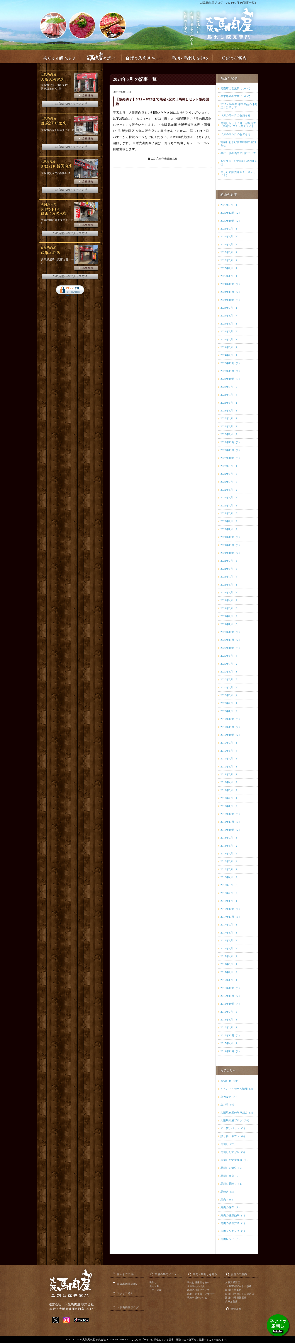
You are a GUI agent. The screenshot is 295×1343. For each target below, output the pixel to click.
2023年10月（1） (230, 378)
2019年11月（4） (230, 727)
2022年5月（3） (230, 497)
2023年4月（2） (230, 418)
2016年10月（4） (230, 1003)
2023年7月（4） (230, 394)
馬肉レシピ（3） (230, 1239)
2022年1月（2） (230, 529)
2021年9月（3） (230, 560)
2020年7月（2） (230, 663)
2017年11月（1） (230, 916)
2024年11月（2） (230, 291)
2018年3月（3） (230, 885)
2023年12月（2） (230, 363)
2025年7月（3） (230, 244)
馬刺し (153, 1282)
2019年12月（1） (230, 719)
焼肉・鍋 (154, 1286)
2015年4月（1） (230, 1043)
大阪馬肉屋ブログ (128, 1307)
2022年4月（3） (230, 505)
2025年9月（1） (230, 228)
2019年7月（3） (230, 758)
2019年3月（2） (230, 790)
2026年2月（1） (230, 204)
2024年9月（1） (230, 307)
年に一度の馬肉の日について (238, 153)
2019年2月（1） (230, 798)
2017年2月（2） (230, 972)
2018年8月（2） (230, 845)
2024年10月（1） (230, 299)
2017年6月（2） (230, 948)
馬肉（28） (227, 1199)
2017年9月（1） (230, 924)
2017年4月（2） (230, 956)
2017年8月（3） (230, 932)
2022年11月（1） (230, 450)
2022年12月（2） (230, 442)
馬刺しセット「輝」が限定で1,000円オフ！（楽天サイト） (238, 125)
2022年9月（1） (230, 466)
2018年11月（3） (230, 821)
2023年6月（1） (230, 402)
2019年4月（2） (230, 782)
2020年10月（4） (230, 647)
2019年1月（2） (230, 806)
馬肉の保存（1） (230, 1207)
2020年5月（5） (230, 679)
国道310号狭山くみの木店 (239, 1294)
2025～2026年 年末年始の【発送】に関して (238, 106)
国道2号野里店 (233, 1290)
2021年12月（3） (230, 537)
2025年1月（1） (230, 276)
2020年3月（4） (230, 695)
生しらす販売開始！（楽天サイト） (238, 174)
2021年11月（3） (230, 545)
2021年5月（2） (230, 592)
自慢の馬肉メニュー (167, 1274)
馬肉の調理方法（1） (233, 1223)
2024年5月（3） (230, 331)
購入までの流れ (126, 1274)
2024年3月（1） (230, 347)
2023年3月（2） (230, 426)
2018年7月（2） (230, 853)
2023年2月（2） (230, 434)
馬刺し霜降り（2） (232, 1183)
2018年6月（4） (230, 861)
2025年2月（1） (230, 268)
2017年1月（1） (230, 980)
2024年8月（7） (230, 315)
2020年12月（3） (230, 632)
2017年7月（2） (230, 940)
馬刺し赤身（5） (230, 1175)
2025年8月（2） (230, 236)
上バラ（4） (228, 1104)
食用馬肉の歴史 (196, 1286)
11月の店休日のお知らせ (235, 115)
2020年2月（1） (230, 703)
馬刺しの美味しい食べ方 (201, 1294)
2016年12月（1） (230, 988)
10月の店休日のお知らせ (235, 134)
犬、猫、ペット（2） (233, 1128)
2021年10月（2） (230, 552)
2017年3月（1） (230, 964)
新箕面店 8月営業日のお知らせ (238, 163)
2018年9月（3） (230, 837)
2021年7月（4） (230, 576)
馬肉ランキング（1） (233, 1231)
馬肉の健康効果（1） (233, 1215)
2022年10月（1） (230, 457)
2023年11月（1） (230, 371)
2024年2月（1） (230, 355)
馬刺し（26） (228, 1144)
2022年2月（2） (230, 521)
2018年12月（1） (230, 813)
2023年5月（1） (230, 410)
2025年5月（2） (230, 260)
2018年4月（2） (230, 877)
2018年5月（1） (230, 869)
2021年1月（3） (230, 624)
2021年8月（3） (230, 568)
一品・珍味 (155, 1290)
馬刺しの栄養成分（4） (234, 1160)
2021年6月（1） (230, 584)
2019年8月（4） (230, 750)
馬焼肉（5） (228, 1191)
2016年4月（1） (230, 1027)
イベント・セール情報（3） (237, 1088)
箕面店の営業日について (235, 88)
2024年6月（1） (230, 323)
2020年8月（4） (230, 655)
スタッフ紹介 (125, 1293)
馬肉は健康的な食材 (198, 1282)
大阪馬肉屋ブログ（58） (235, 1120)
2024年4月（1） (230, 339)
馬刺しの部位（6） (232, 1167)
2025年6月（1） (230, 252)
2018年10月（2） (230, 829)
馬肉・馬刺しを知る (205, 1274)
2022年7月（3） (230, 481)
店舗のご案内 (239, 1274)
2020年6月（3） (230, 671)
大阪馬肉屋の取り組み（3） (237, 1112)
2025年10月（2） (230, 220)
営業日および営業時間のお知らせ (238, 144)
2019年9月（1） (230, 742)
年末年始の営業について (235, 96)
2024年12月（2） (230, 284)
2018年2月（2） (230, 893)
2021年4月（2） (230, 600)
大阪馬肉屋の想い (128, 1283)
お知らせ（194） (230, 1080)
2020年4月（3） (230, 687)
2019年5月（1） (230, 774)
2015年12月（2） (230, 1035)
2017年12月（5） (230, 908)
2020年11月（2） (230, 639)
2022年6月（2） (230, 489)
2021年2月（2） (230, 616)
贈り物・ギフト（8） (233, 1136)
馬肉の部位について (198, 1290)
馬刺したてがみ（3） (233, 1152)
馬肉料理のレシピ (197, 1297)
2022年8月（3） (230, 473)
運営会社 (236, 1309)
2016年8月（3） (230, 1019)
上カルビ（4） (229, 1096)
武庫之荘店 (231, 1301)
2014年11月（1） (230, 1051)
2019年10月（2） (230, 734)
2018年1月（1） (230, 900)
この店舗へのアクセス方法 (70, 103)
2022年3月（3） (230, 513)
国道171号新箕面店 (236, 1297)
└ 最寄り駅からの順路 (238, 1286)
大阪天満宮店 (232, 1282)
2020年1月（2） (230, 711)
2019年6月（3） (230, 766)
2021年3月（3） (230, 608)
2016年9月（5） (230, 1011)
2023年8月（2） (230, 386)
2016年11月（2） (230, 995)
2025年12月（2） (230, 212)
